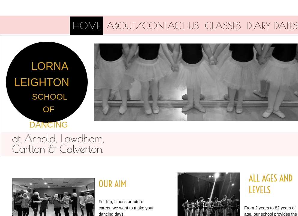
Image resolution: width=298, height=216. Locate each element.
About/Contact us (152, 25)
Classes (223, 25)
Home (86, 25)
